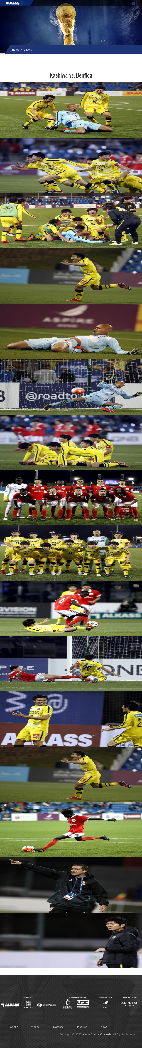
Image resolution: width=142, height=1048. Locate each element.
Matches (58, 1026)
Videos (35, 1026)
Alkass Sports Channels (96, 1034)
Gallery (27, 49)
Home (15, 49)
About (14, 1026)
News (104, 1026)
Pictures (82, 1026)
